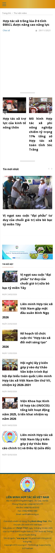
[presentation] (5, 113)
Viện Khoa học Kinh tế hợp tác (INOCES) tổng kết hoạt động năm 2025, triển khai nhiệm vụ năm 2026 (26, 410)
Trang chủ (6, 13)
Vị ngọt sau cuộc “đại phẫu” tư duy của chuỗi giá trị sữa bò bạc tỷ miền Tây (27, 219)
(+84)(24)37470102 (31, 507)
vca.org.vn (22, 545)
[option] (27, 202)
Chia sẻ (6, 30)
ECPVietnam (27, 548)
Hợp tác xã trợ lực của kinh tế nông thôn (14, 123)
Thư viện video (20, 13)
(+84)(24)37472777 (35, 504)
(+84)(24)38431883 (29, 510)
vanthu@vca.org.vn (30, 514)
